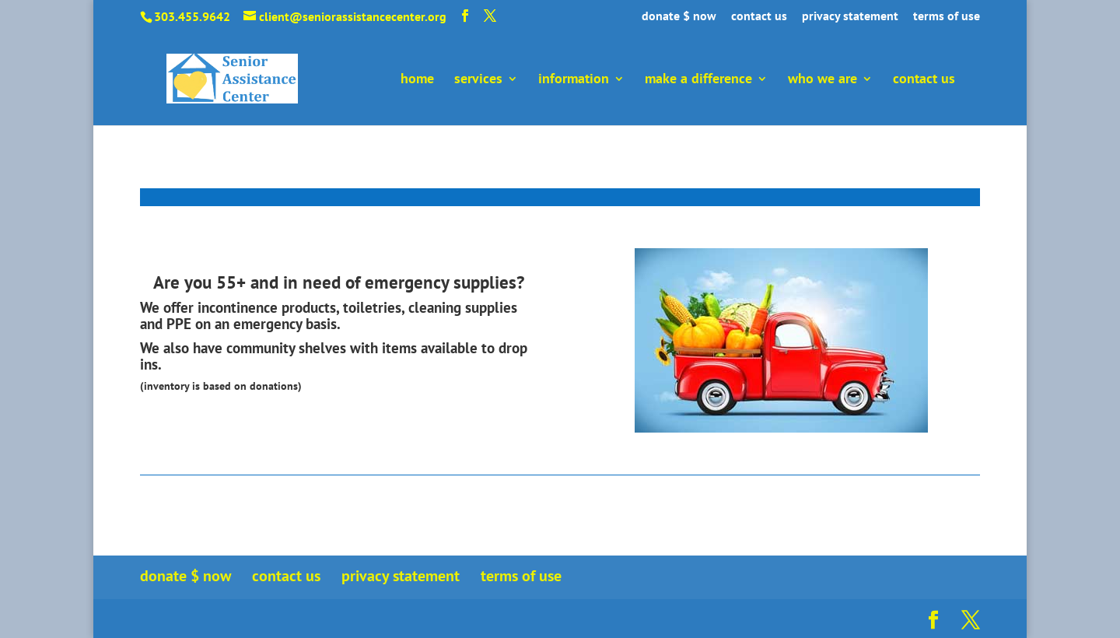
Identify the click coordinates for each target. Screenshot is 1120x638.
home (417, 80)
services (478, 80)
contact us (759, 16)
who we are (822, 80)
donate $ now (679, 16)
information (573, 80)
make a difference (698, 80)
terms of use (946, 16)
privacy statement (850, 16)
